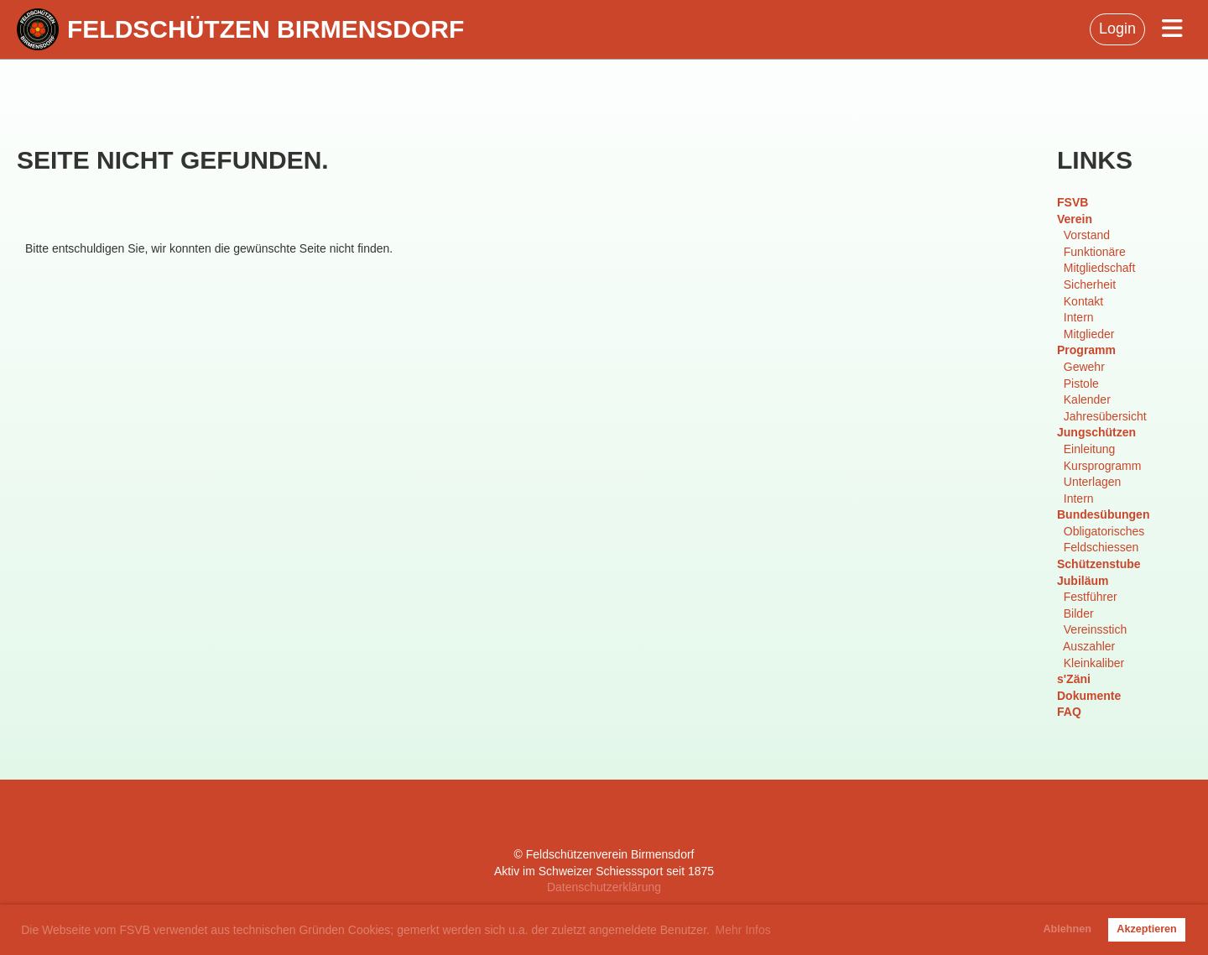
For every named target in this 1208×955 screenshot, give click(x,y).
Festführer (1090, 596)
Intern (1079, 317)
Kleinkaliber (1094, 663)
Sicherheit (1090, 284)
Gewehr (1084, 366)
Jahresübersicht (1105, 416)
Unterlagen (1093, 481)
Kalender (1087, 399)
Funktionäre (1095, 251)
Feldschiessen (1101, 547)
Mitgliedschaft (1100, 267)
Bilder (1079, 613)
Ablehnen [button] (1067, 929)
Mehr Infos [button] (743, 930)
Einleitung (1090, 449)
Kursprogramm (1103, 465)
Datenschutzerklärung (604, 887)
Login (1117, 28)
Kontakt (1083, 301)
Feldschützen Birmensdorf (265, 29)
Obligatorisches (1104, 531)
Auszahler (1089, 646)
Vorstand (1087, 235)
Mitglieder (1089, 334)
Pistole (1081, 383)
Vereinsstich (1095, 629)
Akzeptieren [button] (1146, 929)
